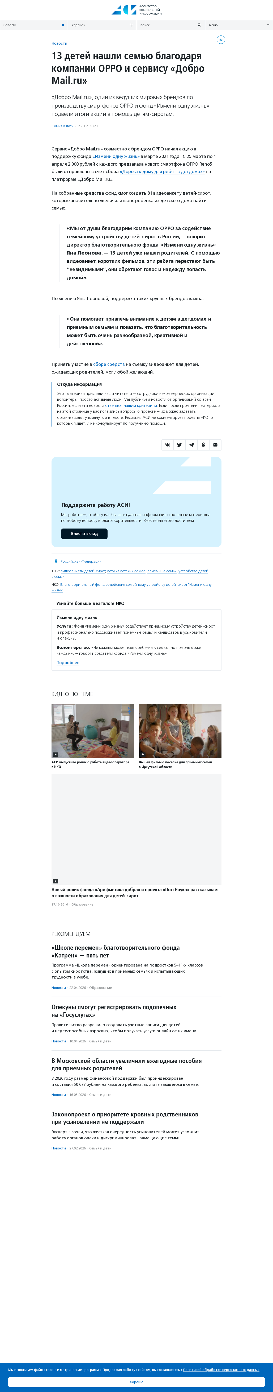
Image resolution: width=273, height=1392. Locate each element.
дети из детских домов (126, 570)
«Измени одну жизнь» (116, 156)
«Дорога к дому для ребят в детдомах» (162, 171)
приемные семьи (162, 570)
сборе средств (108, 364)
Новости (59, 43)
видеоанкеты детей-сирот (83, 570)
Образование (82, 904)
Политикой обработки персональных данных (221, 1370)
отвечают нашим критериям (131, 404)
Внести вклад (84, 532)
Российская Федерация (81, 560)
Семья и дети (63, 126)
